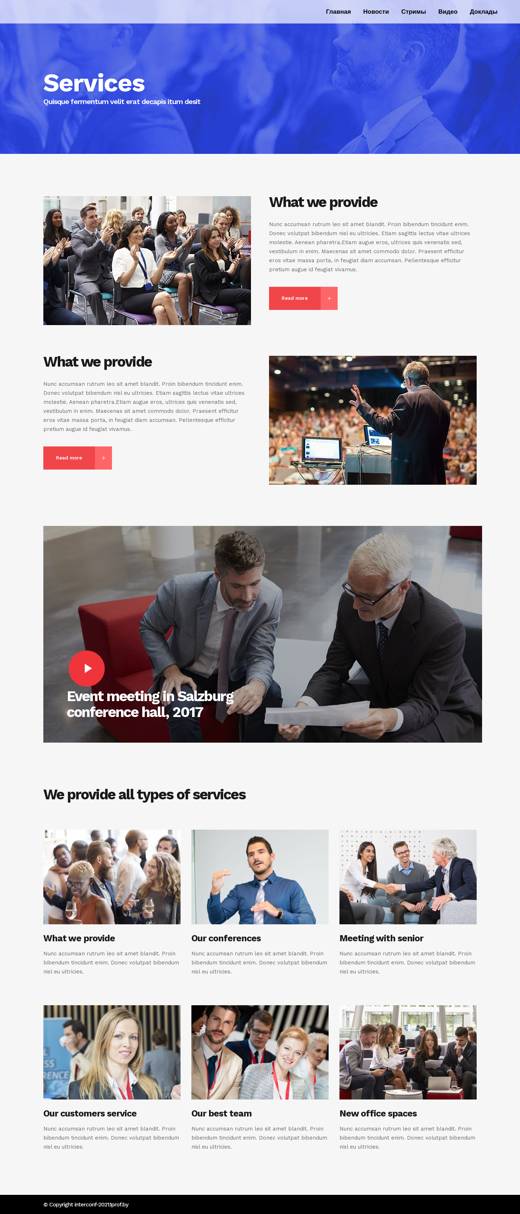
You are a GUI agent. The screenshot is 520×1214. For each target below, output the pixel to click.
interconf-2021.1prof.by (101, 1204)
